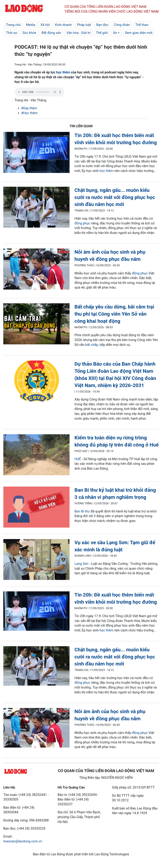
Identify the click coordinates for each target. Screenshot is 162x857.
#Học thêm (29, 113)
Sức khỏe (29, 33)
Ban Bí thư (83, 511)
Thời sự (11, 33)
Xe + (116, 33)
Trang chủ (13, 25)
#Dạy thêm (29, 108)
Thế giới (102, 33)
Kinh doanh (63, 25)
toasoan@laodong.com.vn (22, 841)
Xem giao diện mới (138, 33)
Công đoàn (122, 25)
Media (30, 25)
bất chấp (91, 345)
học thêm (63, 72)
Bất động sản (51, 33)
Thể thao (141, 25)
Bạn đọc (102, 25)
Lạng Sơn (81, 564)
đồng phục (82, 223)
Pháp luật (84, 25)
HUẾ (78, 459)
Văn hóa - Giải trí (78, 33)
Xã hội (45, 25)
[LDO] (36, 153)
